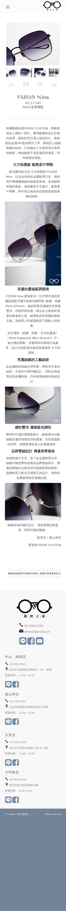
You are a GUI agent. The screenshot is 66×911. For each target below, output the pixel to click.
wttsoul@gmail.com (37, 631)
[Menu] (59, 7)
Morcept (57, 814)
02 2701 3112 (18, 742)
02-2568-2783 (33, 626)
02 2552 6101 (18, 664)
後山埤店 (55, 537)
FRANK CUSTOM (49, 545)
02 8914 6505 (18, 779)
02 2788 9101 (18, 701)
